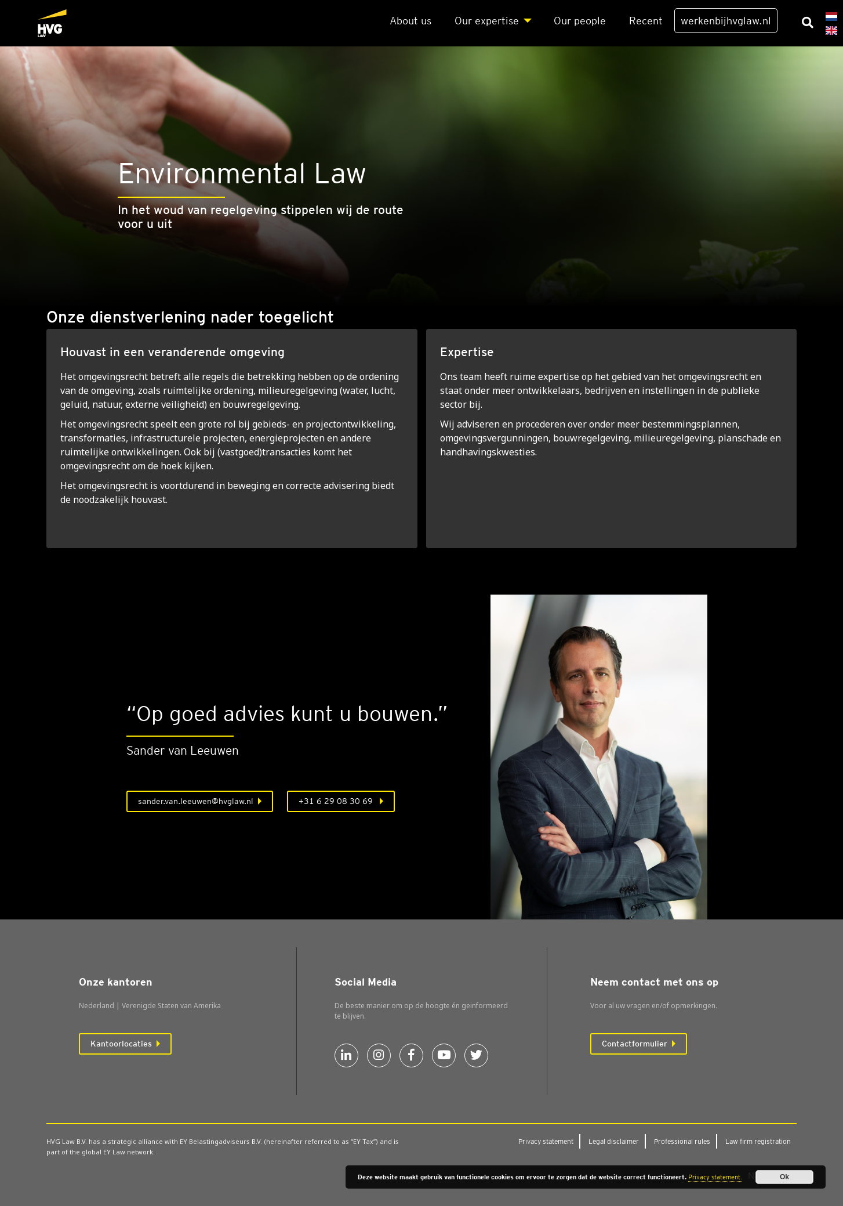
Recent (646, 21)
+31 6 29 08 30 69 (337, 801)
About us (410, 21)
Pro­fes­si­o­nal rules (682, 1141)
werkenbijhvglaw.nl (726, 21)
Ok (784, 1177)
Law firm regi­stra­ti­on (758, 1141)
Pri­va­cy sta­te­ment (545, 1141)
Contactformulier (634, 1043)
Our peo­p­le (580, 21)
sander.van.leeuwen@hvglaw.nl (195, 801)
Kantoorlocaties (121, 1043)
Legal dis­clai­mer (613, 1141)
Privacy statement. (715, 1177)
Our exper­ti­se (487, 21)
